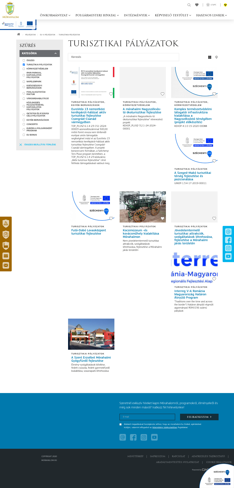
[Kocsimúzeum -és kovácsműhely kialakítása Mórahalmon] (143, 206)
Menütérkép (135, 456)
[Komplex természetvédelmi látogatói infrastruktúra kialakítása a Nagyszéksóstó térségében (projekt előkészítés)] (194, 82)
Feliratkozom (199, 417)
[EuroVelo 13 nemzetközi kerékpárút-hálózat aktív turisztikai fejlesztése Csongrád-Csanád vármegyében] (91, 82)
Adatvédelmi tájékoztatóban (164, 427)
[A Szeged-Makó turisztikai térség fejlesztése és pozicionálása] (194, 149)
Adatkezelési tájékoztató (208, 456)
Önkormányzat (54, 15)
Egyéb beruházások (85, 105)
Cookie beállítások (219, 462)
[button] (5, 223)
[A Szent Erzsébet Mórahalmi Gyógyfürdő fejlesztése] (91, 334)
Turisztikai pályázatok (87, 102)
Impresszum (157, 456)
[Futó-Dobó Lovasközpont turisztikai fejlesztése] (91, 206)
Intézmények (136, 15)
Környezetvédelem (136, 105)
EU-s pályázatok (47, 35)
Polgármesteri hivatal (96, 15)
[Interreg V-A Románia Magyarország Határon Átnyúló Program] (194, 267)
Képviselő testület (172, 15)
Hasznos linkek (210, 15)
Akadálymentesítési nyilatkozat (177, 462)
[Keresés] (123, 57)
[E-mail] (147, 417)
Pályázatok (30, 35)
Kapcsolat (178, 456)
